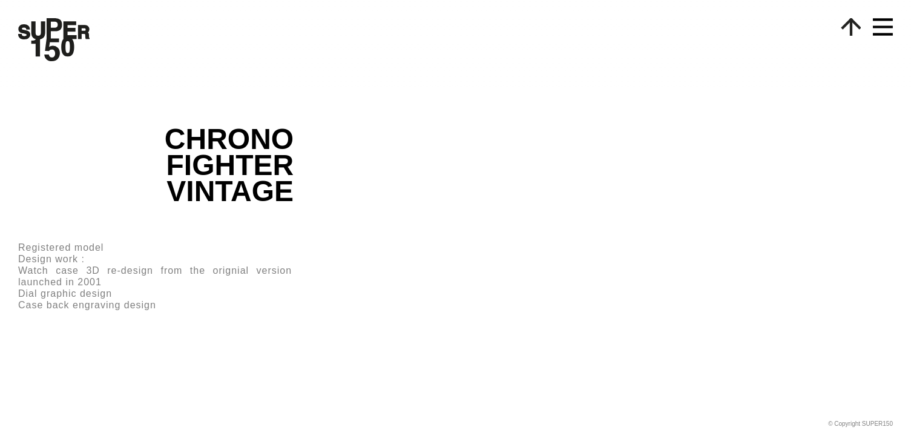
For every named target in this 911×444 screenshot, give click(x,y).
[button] (877, 32)
